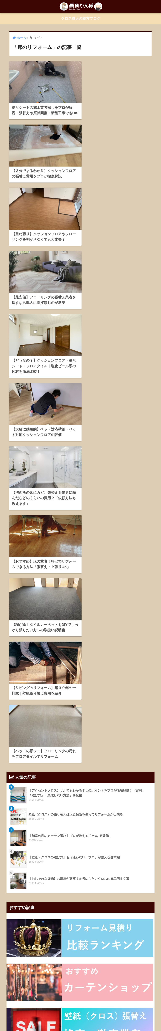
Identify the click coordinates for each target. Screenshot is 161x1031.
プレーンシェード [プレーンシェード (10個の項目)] (120, 855)
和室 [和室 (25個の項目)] (12, 870)
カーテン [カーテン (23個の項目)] (134, 832)
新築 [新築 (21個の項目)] (51, 878)
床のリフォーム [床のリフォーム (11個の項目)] (19, 878)
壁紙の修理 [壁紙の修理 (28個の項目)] (64, 870)
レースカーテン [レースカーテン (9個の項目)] (37, 863)
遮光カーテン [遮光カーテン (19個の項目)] (66, 878)
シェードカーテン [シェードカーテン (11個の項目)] (36, 855)
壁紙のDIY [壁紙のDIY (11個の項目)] (26, 870)
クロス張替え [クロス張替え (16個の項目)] (129, 848)
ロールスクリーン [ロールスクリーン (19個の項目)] (87, 863)
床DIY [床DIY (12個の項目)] (136, 870)
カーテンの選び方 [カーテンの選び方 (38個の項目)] (69, 840)
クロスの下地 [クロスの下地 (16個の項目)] (62, 848)
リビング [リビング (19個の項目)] (141, 855)
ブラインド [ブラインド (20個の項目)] (70, 855)
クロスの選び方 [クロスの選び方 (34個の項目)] (108, 848)
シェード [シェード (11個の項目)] (15, 855)
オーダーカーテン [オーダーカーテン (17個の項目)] (113, 832)
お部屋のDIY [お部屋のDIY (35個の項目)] (55, 832)
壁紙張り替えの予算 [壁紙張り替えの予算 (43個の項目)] (105, 870)
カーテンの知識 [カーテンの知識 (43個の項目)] (44, 840)
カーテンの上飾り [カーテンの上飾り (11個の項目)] (20, 840)
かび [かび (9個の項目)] (70, 832)
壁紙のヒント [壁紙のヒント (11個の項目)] (45, 870)
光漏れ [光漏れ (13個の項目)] (137, 863)
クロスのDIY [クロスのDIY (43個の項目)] (43, 848)
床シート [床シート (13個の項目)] (38, 878)
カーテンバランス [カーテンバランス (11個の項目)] (94, 840)
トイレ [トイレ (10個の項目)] (55, 855)
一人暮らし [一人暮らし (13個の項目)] (108, 863)
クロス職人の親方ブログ (80, 18)
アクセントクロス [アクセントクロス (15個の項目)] (88, 832)
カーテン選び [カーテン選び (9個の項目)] (140, 840)
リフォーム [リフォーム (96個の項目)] (16, 863)
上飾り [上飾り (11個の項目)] (124, 863)
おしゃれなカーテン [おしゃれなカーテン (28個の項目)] (31, 832)
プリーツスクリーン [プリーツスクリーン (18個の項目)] (93, 855)
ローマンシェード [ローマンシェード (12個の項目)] (61, 863)
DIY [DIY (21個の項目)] (12, 832)
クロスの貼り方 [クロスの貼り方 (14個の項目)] (84, 848)
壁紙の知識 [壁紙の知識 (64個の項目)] (82, 870)
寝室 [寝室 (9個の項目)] (124, 870)
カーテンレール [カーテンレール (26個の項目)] (118, 840)
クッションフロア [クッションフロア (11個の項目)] (20, 848)
